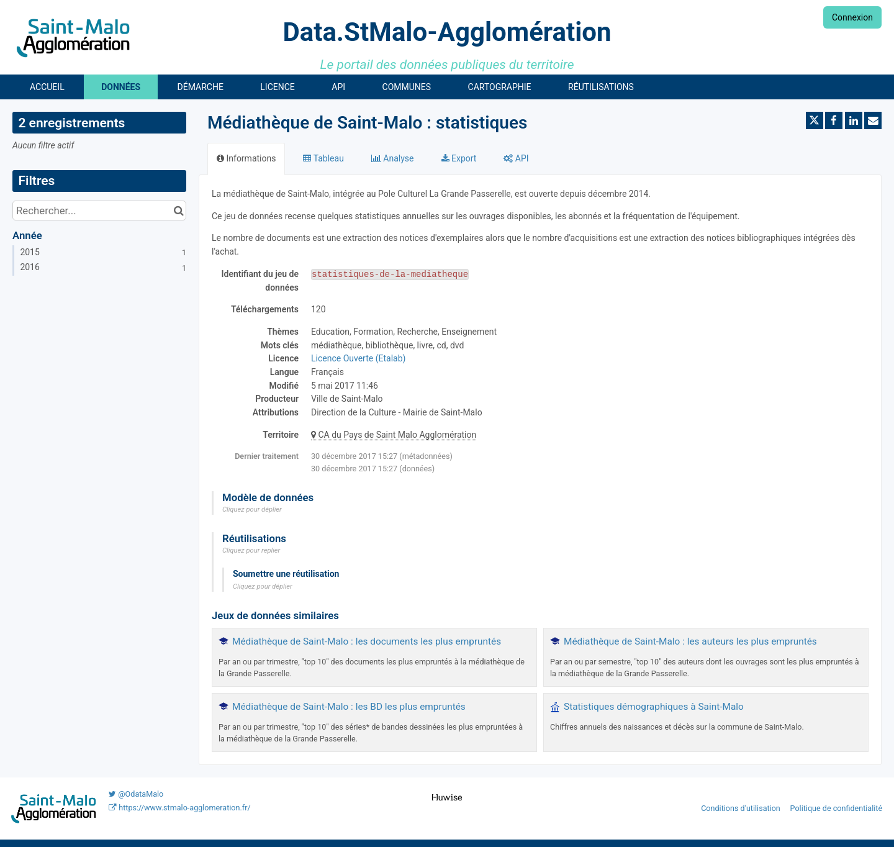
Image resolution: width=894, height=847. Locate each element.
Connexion (852, 17)
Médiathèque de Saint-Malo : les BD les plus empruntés (349, 706)
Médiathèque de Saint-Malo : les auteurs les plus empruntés (690, 641)
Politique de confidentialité (836, 808)
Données (120, 87)
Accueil (47, 87)
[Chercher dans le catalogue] (178, 210)
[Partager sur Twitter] (814, 120)
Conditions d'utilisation (741, 808)
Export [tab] (459, 158)
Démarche (201, 87)
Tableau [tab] (323, 158)
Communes (406, 87)
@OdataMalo (136, 794)
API (338, 87)
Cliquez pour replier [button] (251, 550)
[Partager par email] (873, 120)
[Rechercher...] (99, 210)
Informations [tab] (246, 158)
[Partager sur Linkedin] (853, 120)
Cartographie (499, 87)
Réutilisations (601, 87)
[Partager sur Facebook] (833, 120)
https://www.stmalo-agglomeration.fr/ (179, 807)
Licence (277, 87)
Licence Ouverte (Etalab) (358, 358)
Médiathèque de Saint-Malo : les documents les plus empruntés (366, 641)
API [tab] (515, 158)
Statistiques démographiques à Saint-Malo (654, 706)
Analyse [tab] (392, 158)
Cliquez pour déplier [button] (252, 509)
